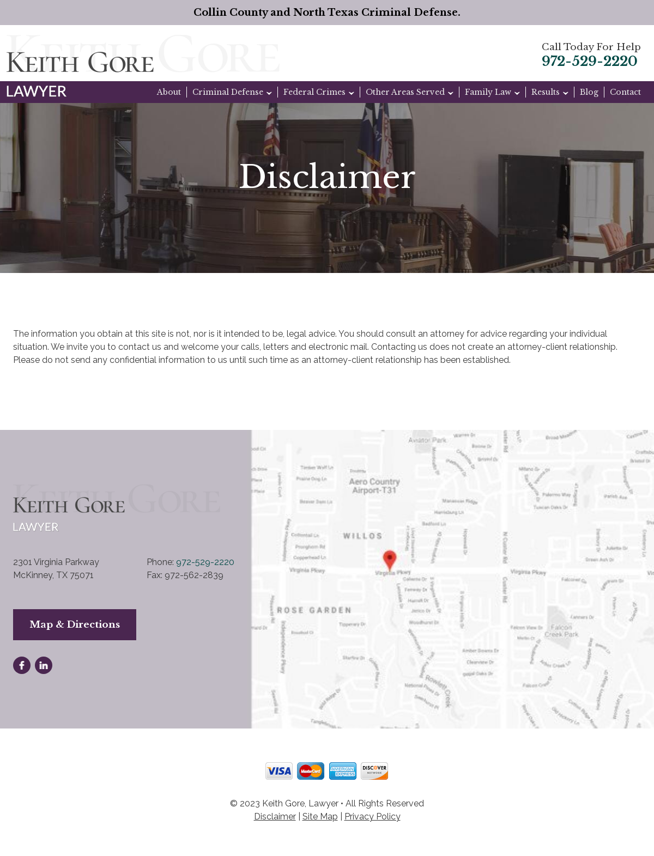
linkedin (43, 665)
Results (545, 92)
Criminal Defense (227, 92)
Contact (625, 92)
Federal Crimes (314, 92)
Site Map (320, 816)
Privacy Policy (372, 816)
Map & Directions (74, 624)
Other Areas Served (405, 92)
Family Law (488, 92)
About (169, 92)
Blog (589, 92)
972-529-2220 (590, 61)
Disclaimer (275, 816)
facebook (22, 665)
